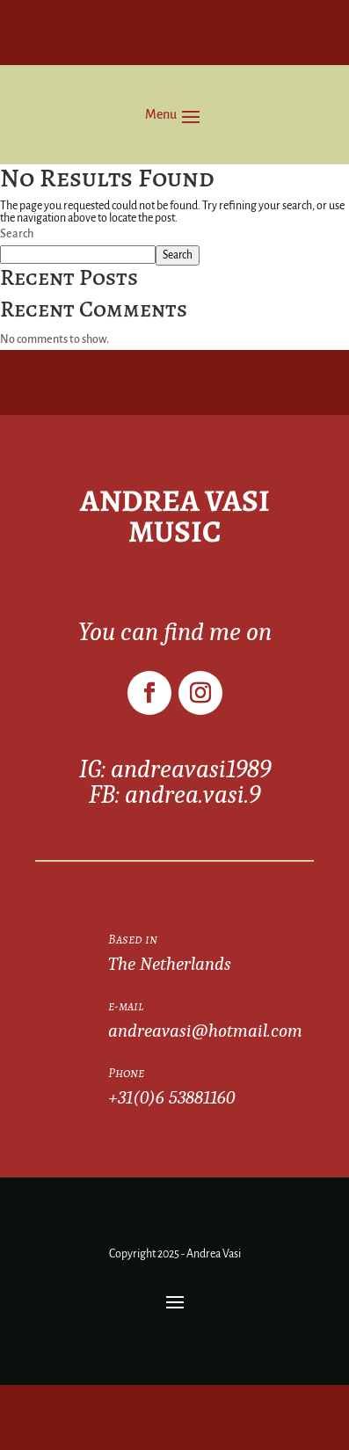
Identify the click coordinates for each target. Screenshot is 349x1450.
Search (16, 234)
